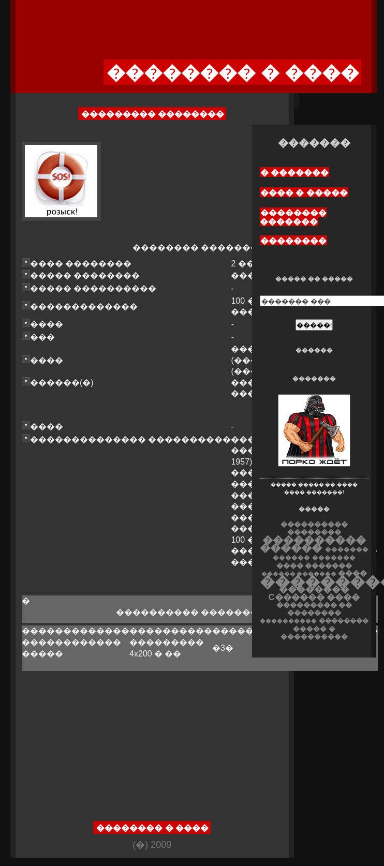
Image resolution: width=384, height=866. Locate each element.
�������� (293, 240)
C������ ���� (314, 597)
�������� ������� (293, 217)
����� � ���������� (314, 632)
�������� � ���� (152, 828)
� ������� (294, 172)
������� (334, 558)
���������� (288, 621)
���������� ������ (313, 544)
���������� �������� (314, 528)
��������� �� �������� (314, 609)
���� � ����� (304, 192)
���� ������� (314, 566)
